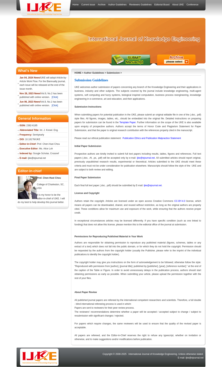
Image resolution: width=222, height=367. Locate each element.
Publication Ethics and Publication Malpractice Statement (152, 138)
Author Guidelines (94, 73)
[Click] (55, 97)
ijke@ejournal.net (146, 158)
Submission (113, 73)
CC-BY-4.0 (179, 201)
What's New (27, 71)
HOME (78, 73)
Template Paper (127, 122)
